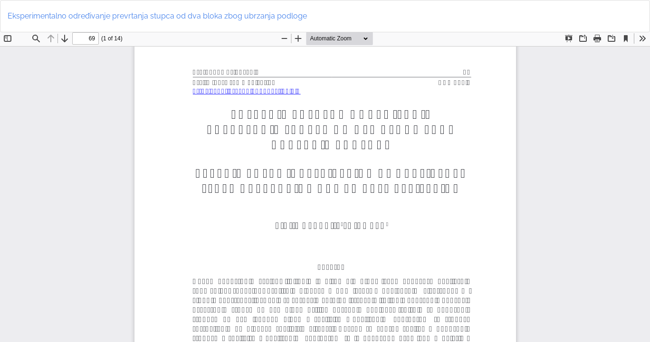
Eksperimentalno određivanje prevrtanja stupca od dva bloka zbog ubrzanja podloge (157, 15)
